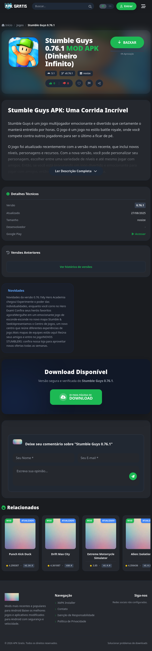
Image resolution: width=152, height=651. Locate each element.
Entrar (126, 6)
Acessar (139, 234)
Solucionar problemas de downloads (127, 643)
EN (110, 6)
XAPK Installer (65, 603)
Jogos (20, 25)
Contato (61, 609)
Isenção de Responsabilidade (75, 615)
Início (7, 25)
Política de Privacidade (70, 621)
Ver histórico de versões (76, 267)
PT (103, 6)
